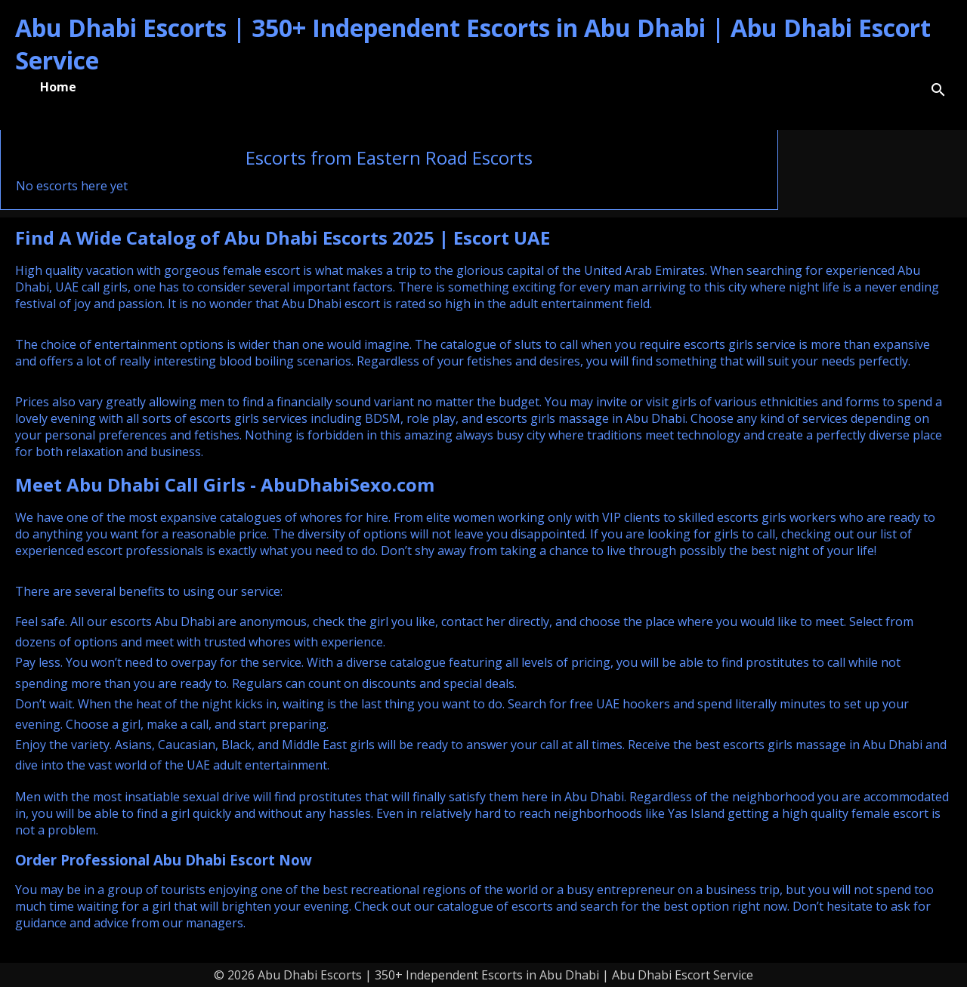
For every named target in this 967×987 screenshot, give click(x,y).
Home (58, 87)
